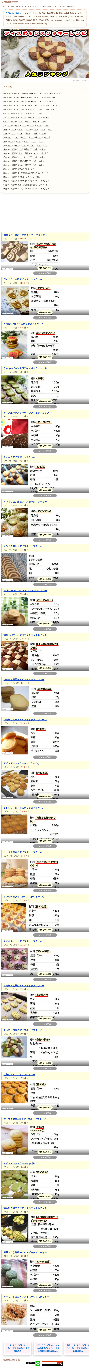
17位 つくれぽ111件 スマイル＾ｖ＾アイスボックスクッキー (25, 157)
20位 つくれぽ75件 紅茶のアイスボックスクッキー (22, 169)
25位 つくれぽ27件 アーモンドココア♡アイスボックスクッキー (27, 189)
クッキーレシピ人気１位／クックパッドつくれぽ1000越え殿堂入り (17, 1348)
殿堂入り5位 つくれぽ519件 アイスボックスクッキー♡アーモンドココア (30, 109)
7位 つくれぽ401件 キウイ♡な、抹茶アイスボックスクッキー (26, 117)
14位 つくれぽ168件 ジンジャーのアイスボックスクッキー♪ (25, 145)
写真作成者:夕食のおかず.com (81, 80)
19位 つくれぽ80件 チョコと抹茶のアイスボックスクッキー (25, 165)
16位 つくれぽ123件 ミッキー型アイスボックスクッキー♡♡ (25, 153)
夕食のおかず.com (10, 2)
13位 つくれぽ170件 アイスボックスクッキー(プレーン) (23, 141)
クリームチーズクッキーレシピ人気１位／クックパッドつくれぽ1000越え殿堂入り (47, 1348)
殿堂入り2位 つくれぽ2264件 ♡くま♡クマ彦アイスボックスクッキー (29, 97)
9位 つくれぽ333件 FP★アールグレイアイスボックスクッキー (26, 125)
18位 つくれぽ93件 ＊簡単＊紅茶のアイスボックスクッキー (25, 161)
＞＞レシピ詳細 (45, 273)
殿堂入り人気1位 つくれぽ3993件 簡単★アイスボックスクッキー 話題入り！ (31, 93)
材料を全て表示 (45, 268)
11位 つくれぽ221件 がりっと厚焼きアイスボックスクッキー (25, 133)
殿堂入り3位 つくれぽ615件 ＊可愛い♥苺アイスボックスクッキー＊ (28, 101)
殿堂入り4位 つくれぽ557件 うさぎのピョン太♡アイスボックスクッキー (30, 105)
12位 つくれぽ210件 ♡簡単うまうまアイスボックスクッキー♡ (26, 137)
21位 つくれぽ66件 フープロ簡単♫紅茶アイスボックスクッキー (26, 173)
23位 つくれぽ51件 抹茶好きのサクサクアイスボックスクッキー (27, 181)
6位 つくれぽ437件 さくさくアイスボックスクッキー (22, 113)
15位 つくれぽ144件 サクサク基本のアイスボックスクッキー (25, 149)
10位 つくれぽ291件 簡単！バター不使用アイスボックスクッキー (27, 129)
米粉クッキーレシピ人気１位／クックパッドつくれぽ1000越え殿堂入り (78, 1348)
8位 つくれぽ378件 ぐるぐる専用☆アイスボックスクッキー (25, 121)
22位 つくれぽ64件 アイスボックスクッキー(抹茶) (21, 177)
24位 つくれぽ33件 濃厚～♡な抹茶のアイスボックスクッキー (26, 185)
